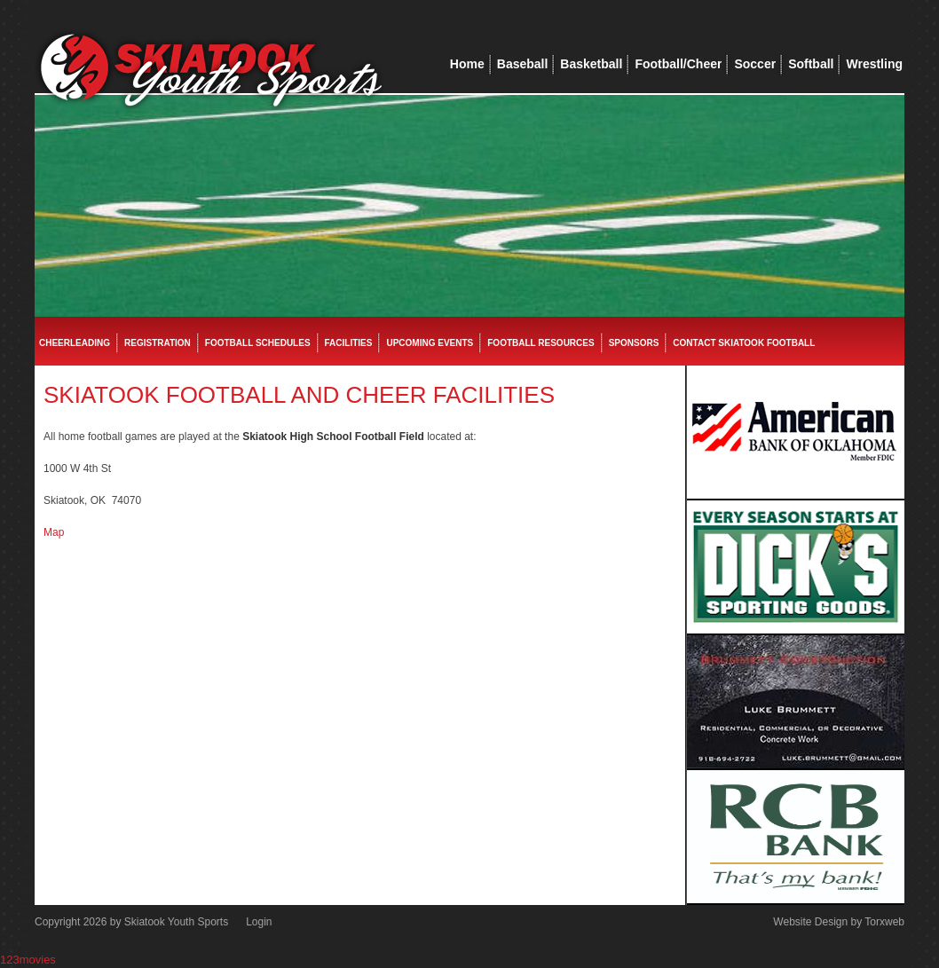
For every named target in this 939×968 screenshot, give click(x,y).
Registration (157, 343)
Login (259, 922)
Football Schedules (258, 343)
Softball (810, 64)
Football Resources (540, 343)
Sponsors (634, 343)
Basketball (591, 64)
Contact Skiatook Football (744, 343)
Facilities (349, 343)
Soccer (755, 64)
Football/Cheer (678, 64)
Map (53, 532)
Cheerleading (74, 343)
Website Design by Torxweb (838, 922)
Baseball (522, 64)
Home (467, 64)
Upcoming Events (429, 343)
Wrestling (874, 64)
